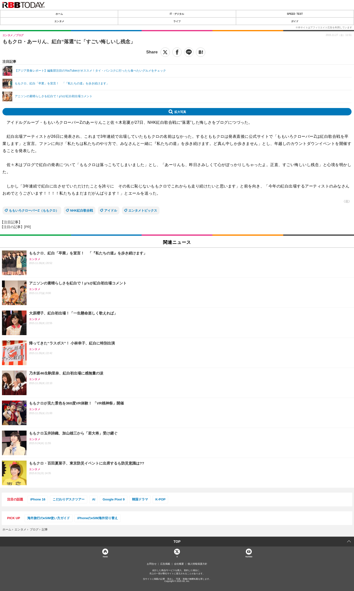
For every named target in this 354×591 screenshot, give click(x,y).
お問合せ (152, 564)
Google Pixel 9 (114, 499)
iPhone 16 (37, 499)
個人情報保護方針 (197, 564)
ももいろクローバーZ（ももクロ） (34, 210)
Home (105, 556)
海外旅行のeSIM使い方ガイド (48, 518)
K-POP (160, 499)
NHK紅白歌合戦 (81, 210)
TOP (177, 542)
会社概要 (179, 564)
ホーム (59, 14)
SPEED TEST (295, 14)
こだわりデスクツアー (69, 499)
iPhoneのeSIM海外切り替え (97, 518)
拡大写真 (180, 111)
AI (93, 499)
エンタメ (59, 21)
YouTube (248, 556)
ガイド (294, 21)
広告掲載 (165, 564)
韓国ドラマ (140, 499)
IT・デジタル (177, 14)
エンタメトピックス (142, 210)
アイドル (110, 210)
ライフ (177, 21)
